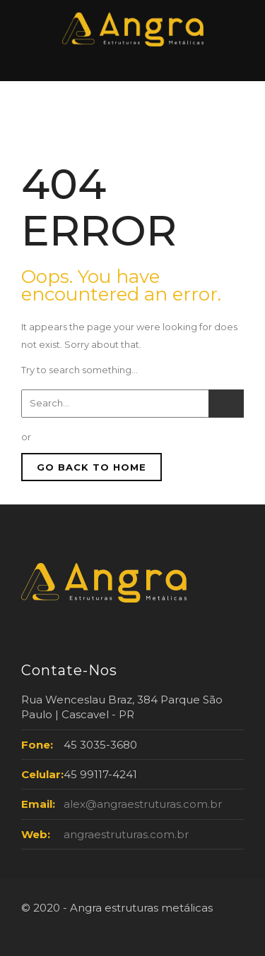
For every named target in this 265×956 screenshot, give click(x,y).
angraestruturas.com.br (126, 834)
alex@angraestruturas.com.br (143, 804)
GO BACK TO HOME (91, 467)
